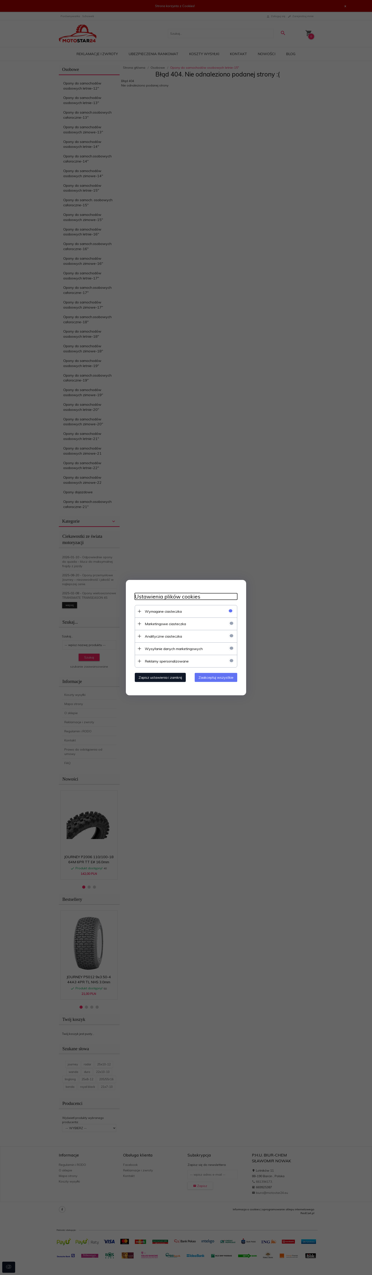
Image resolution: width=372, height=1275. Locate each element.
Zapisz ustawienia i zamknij (160, 677)
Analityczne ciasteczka (163, 636)
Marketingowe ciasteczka (165, 623)
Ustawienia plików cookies (167, 596)
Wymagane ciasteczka (163, 611)
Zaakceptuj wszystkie (215, 677)
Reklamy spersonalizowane (167, 661)
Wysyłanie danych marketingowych (174, 648)
